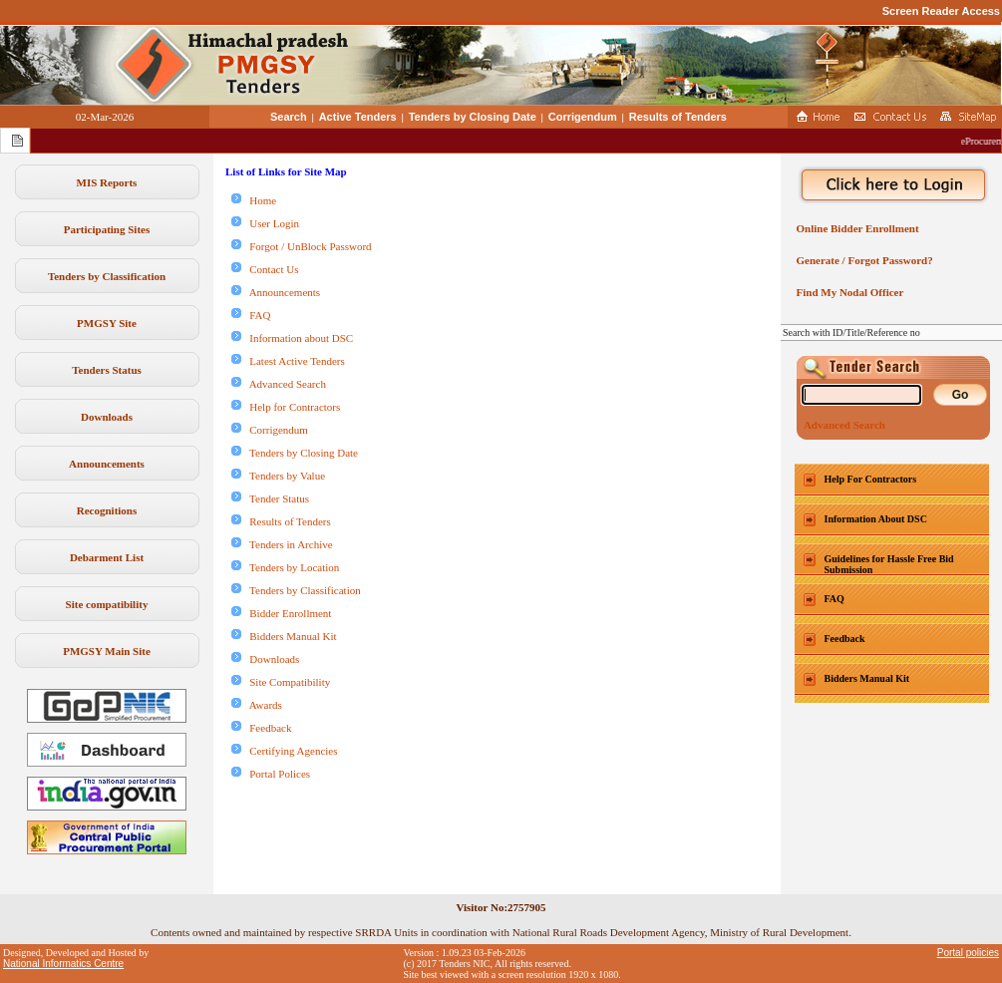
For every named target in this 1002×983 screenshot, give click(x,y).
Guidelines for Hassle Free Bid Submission (889, 564)
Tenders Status (107, 370)
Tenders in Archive (282, 544)
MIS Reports (107, 182)
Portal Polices (270, 774)
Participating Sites (107, 229)
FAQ (250, 315)
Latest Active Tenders (288, 361)
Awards (256, 705)
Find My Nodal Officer (847, 292)
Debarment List (107, 557)
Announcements (107, 464)
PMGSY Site (107, 323)
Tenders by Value (278, 476)
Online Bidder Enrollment (855, 228)
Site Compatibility (280, 682)
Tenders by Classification (107, 276)
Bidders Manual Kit (284, 636)
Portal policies (968, 952)
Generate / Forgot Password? (862, 260)
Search (288, 117)
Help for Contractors (285, 407)
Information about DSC (292, 338)
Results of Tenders (678, 117)
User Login (265, 223)
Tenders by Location (285, 567)
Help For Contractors (871, 479)
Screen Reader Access (941, 11)
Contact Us (264, 269)
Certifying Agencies (284, 751)
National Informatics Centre (63, 963)
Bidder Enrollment (281, 613)
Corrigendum (582, 117)
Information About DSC (876, 518)
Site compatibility (107, 604)
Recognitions (107, 510)
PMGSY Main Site (107, 651)
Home (253, 200)
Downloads (107, 417)
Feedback (261, 728)
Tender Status (270, 498)
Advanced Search (278, 384)
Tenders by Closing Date (472, 117)
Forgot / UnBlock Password (301, 246)
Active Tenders (358, 117)
